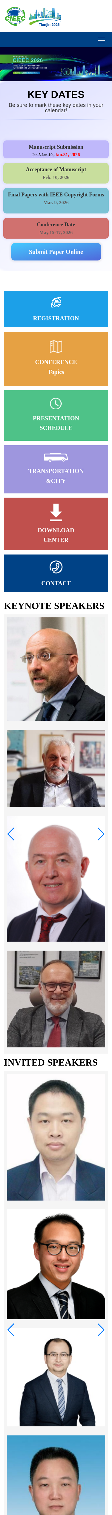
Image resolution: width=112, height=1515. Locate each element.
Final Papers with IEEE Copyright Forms (56, 195)
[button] (11, 834)
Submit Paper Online (56, 252)
